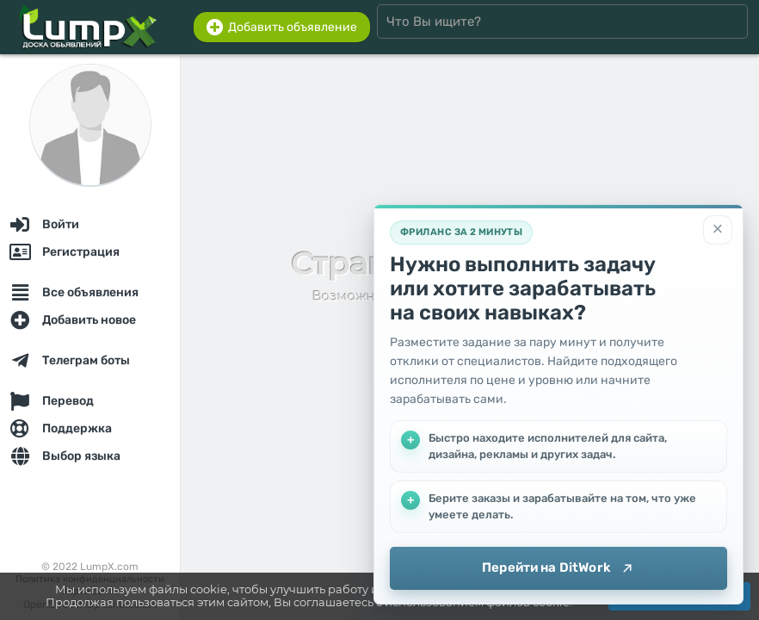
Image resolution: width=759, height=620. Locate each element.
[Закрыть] (717, 230)
